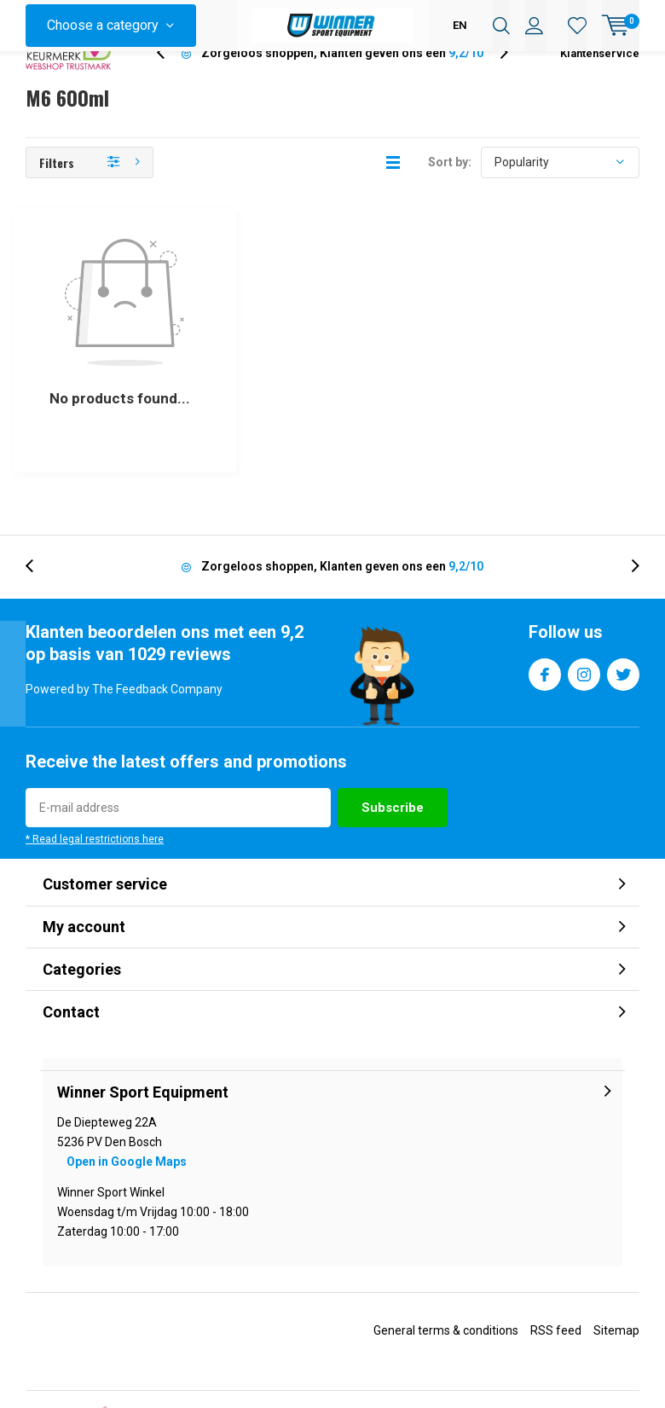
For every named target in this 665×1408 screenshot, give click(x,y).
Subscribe (392, 733)
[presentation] (169, 80)
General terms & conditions (445, 1256)
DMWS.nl (453, 1348)
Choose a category (103, 25)
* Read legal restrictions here (95, 765)
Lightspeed (333, 1348)
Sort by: (449, 189)
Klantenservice (599, 80)
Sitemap (616, 1256)
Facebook (545, 596)
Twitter (623, 596)
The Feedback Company (462, 1394)
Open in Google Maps (126, 1087)
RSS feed (555, 1256)
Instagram (584, 596)
